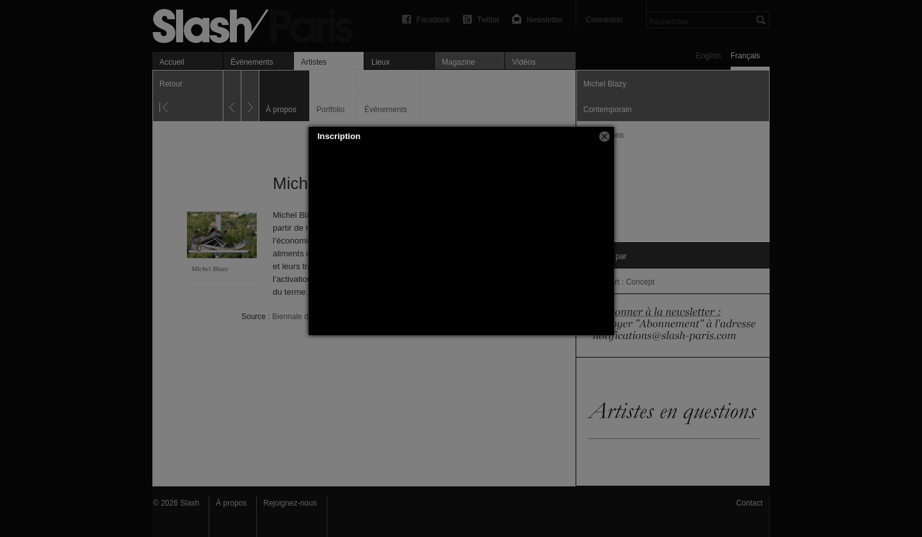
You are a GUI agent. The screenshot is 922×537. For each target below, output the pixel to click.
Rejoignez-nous (289, 503)
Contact (749, 503)
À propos (231, 503)
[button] (604, 136)
